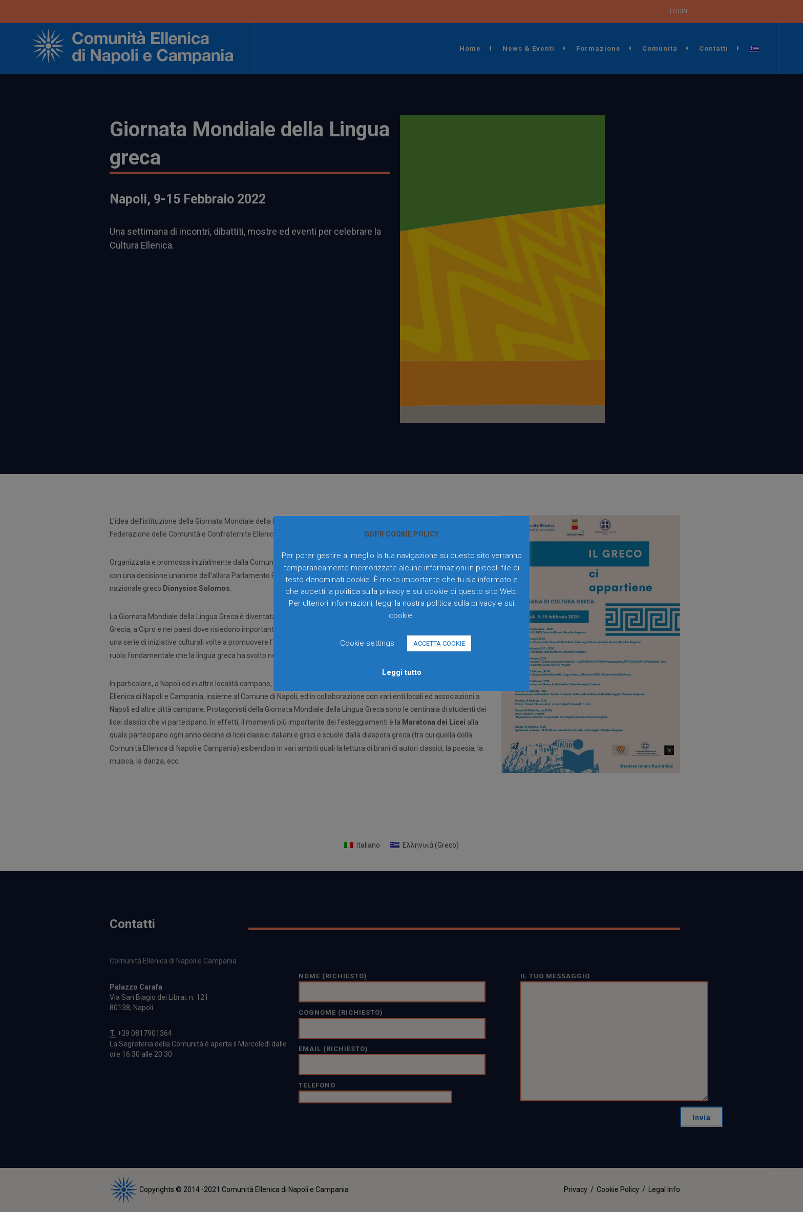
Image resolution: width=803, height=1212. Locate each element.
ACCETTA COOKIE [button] (439, 643)
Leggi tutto (401, 672)
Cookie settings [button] (367, 643)
